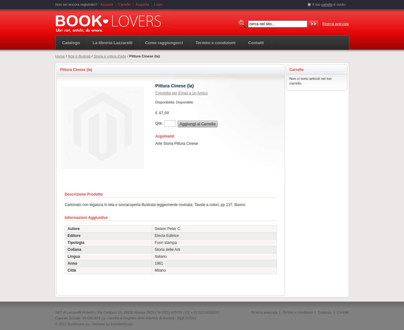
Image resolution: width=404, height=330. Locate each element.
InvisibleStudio (121, 324)
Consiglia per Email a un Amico (181, 93)
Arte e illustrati (79, 56)
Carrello (124, 4)
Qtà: (159, 123)
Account (107, 4)
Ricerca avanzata (336, 24)
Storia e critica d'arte (110, 56)
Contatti (343, 312)
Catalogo (71, 42)
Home (60, 56)
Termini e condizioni (298, 312)
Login (158, 4)
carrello (327, 4)
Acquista (142, 4)
